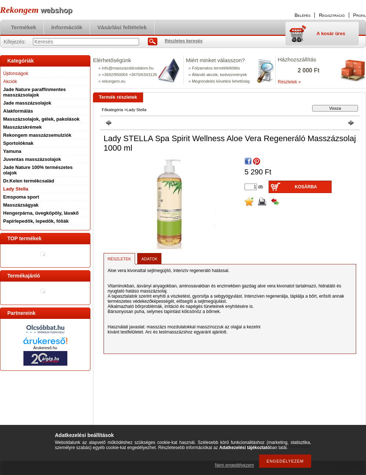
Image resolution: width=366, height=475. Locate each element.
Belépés (303, 15)
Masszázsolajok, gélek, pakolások (41, 119)
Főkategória (112, 110)
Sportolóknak (18, 143)
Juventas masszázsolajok (32, 159)
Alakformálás (18, 111)
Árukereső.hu (45, 348)
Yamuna (12, 151)
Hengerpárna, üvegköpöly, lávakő (41, 213)
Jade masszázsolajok (27, 103)
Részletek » (289, 81)
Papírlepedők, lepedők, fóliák (36, 221)
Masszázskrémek (22, 127)
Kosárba (306, 186)
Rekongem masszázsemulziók (37, 135)
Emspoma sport (21, 197)
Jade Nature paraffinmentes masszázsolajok (34, 92)
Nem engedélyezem (234, 465)
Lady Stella (16, 189)
